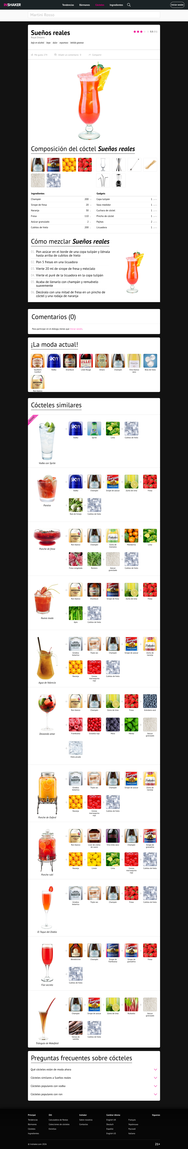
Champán (36, 199)
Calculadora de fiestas (58, 1120)
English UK (111, 1120)
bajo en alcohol (37, 42)
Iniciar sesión (177, 4)
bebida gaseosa (77, 42)
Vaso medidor (103, 204)
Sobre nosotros (85, 1120)
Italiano (131, 1133)
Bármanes (84, 4)
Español (109, 1129)
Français (132, 1120)
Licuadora (101, 227)
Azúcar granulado (40, 221)
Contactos (83, 1124)
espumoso (64, 42)
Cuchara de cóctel (105, 210)
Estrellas (52, 1129)
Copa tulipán (103, 199)
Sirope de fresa (39, 204)
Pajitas (99, 221)
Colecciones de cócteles (59, 1124)
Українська (133, 1124)
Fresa (34, 216)
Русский (132, 1129)
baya (48, 42)
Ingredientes (116, 4)
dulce (55, 42)
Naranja (35, 210)
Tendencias (68, 4)
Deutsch (110, 1124)
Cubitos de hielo (39, 227)
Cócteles (99, 4)
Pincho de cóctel (105, 216)
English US (111, 1133)
